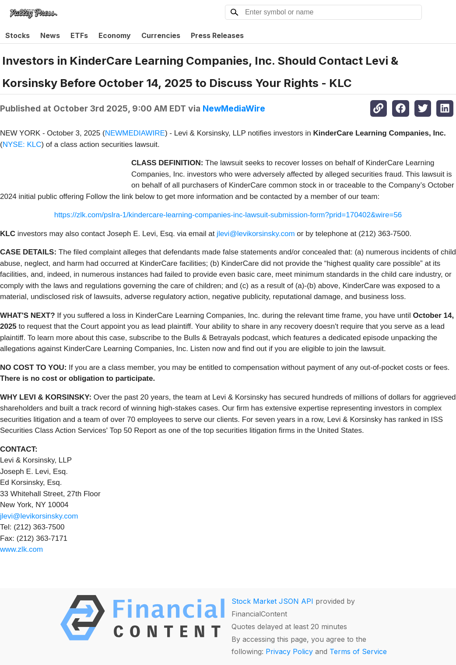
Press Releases (217, 35)
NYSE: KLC (22, 144)
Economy (114, 35)
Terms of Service (358, 651)
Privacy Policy (289, 651)
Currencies (160, 35)
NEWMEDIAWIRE (135, 133)
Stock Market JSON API (272, 601)
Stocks (17, 35)
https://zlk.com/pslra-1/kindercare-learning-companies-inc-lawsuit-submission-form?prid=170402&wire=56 (228, 215)
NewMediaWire (234, 108)
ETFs (79, 35)
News (50, 35)
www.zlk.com (21, 549)
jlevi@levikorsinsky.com (256, 234)
